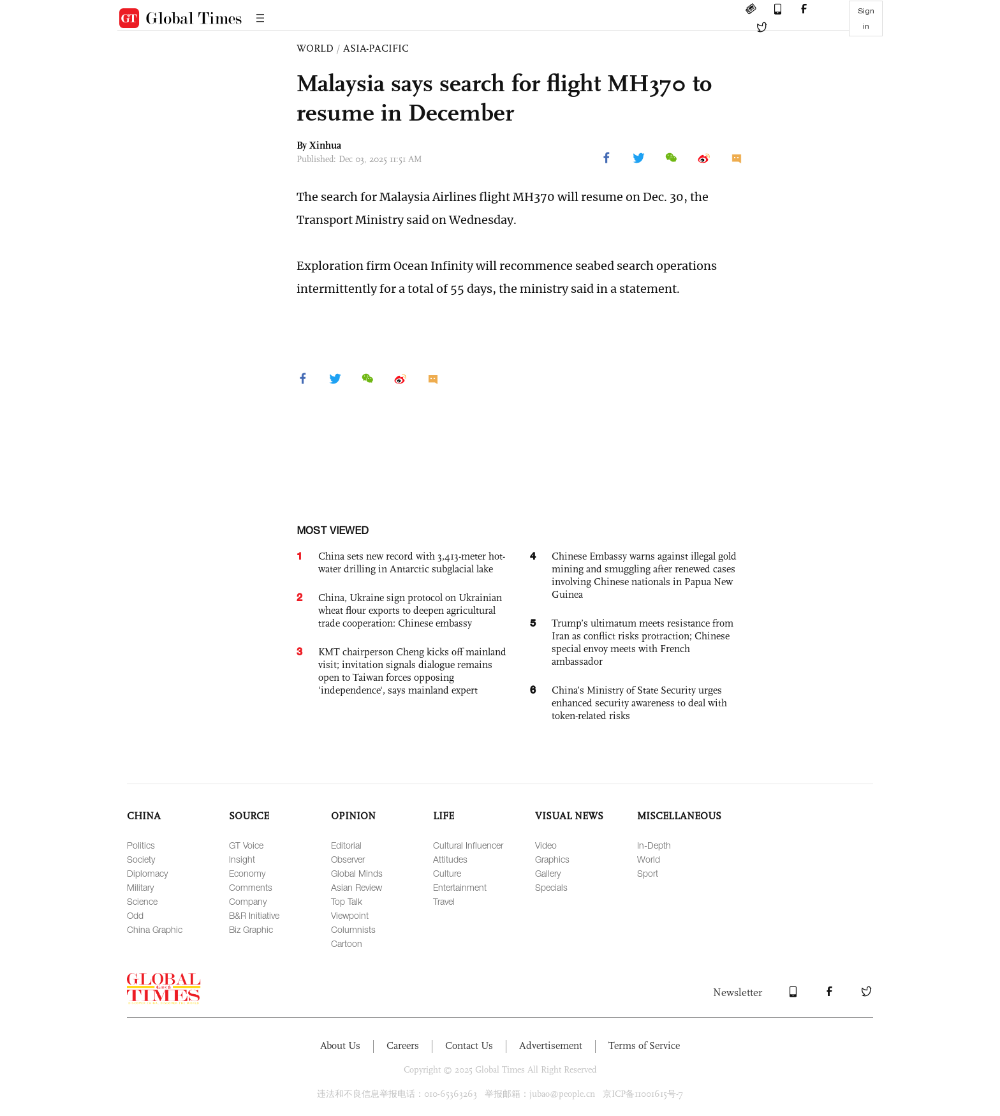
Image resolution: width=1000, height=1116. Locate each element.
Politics (141, 845)
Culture (447, 873)
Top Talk (346, 901)
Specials (551, 887)
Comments (250, 887)
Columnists (353, 929)
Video (546, 845)
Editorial (346, 845)
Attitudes (450, 859)
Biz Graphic (251, 929)
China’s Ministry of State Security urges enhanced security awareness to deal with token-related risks (639, 703)
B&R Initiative (254, 915)
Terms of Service (644, 1045)
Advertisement (550, 1045)
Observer (348, 859)
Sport (647, 873)
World (648, 859)
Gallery (548, 873)
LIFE (443, 816)
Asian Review (356, 887)
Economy (247, 873)
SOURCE (249, 816)
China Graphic (154, 929)
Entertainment (460, 887)
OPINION (353, 816)
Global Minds (357, 873)
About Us (340, 1045)
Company (248, 901)
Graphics (552, 859)
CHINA (144, 816)
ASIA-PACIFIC (376, 48)
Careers (402, 1045)
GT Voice (246, 845)
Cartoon (346, 943)
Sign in (866, 18)
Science (142, 901)
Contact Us (469, 1045)
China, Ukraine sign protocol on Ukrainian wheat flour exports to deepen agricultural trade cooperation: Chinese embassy (410, 610)
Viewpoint (350, 915)
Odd (135, 915)
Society (141, 859)
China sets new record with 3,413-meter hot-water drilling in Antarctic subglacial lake (411, 562)
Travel (444, 901)
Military (140, 887)
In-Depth (654, 845)
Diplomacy (147, 873)
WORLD (315, 48)
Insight (242, 859)
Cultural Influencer (468, 845)
